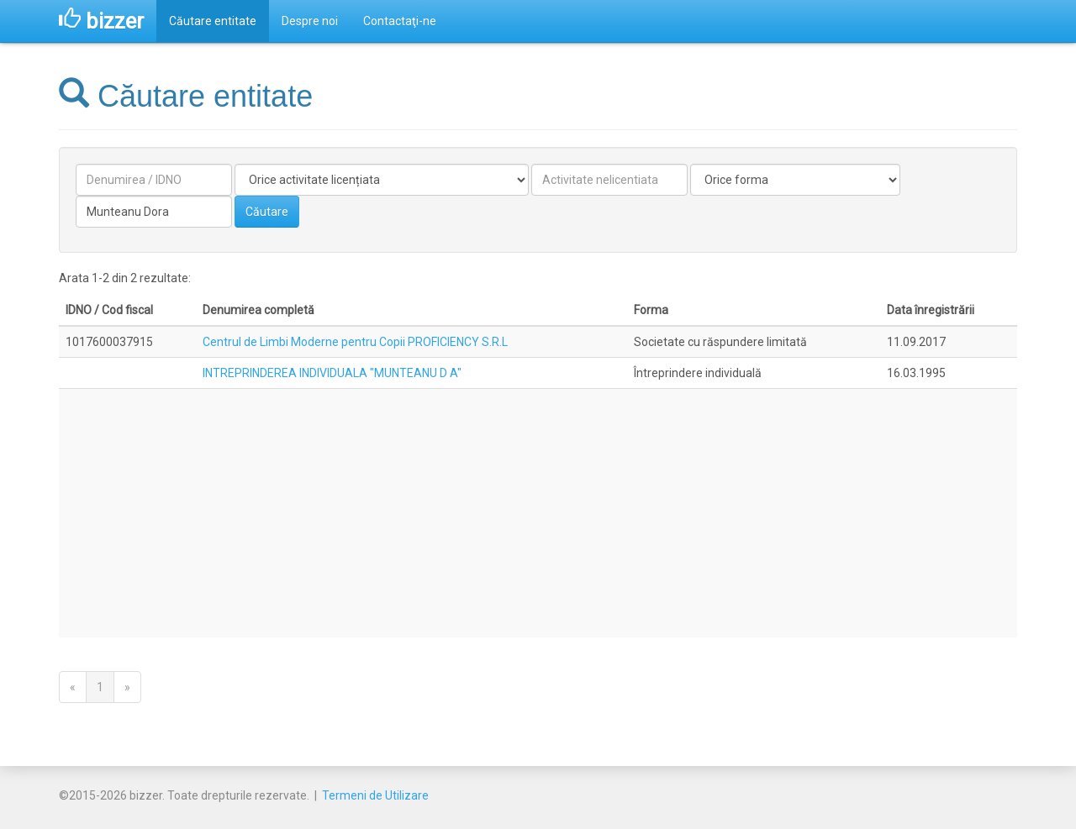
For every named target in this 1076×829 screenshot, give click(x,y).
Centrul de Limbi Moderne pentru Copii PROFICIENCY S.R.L (355, 342)
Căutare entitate (212, 21)
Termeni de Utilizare (375, 795)
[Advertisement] (538, 513)
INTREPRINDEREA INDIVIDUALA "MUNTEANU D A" (332, 373)
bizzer (101, 21)
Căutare (266, 211)
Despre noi (310, 21)
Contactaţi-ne (399, 21)
